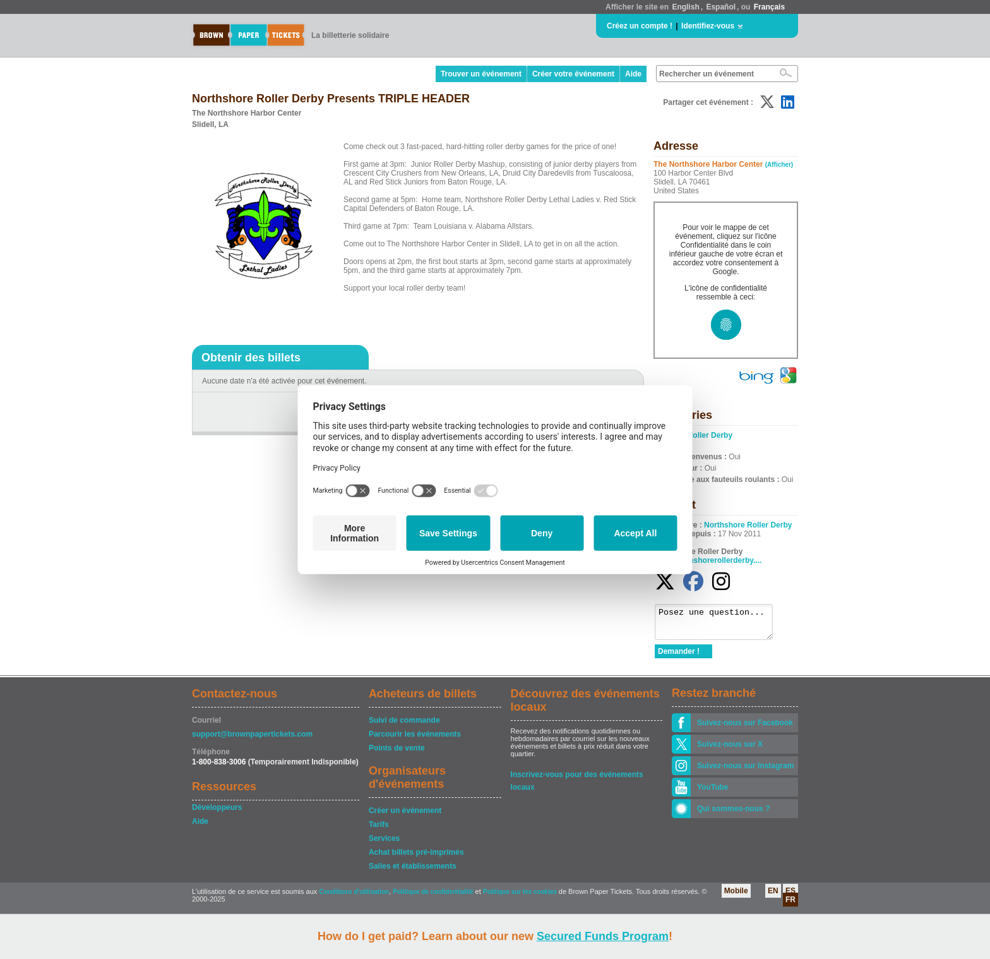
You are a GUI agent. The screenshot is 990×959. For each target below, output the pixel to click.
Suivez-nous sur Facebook (745, 728)
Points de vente (397, 753)
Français (769, 7)
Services (384, 844)
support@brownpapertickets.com (252, 739)
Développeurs (217, 813)
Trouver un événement (481, 73)
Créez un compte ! (639, 25)
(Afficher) (779, 164)
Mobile (736, 896)
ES (790, 896)
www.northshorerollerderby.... (708, 560)
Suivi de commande (404, 725)
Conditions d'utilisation (354, 897)
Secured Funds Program (603, 936)
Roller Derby (710, 435)
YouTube (713, 792)
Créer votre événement (573, 73)
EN (773, 896)
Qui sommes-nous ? (733, 814)
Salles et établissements (412, 871)
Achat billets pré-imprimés (416, 857)
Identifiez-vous (707, 25)
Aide (633, 73)
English (685, 7)
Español (721, 7)
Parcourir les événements (415, 739)
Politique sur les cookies (521, 897)
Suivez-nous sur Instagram (745, 771)
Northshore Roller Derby (748, 525)
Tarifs (379, 830)
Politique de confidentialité (433, 897)
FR (790, 905)
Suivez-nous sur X (730, 749)
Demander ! (679, 657)
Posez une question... (720, 625)
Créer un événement (405, 816)
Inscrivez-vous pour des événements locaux (577, 781)
